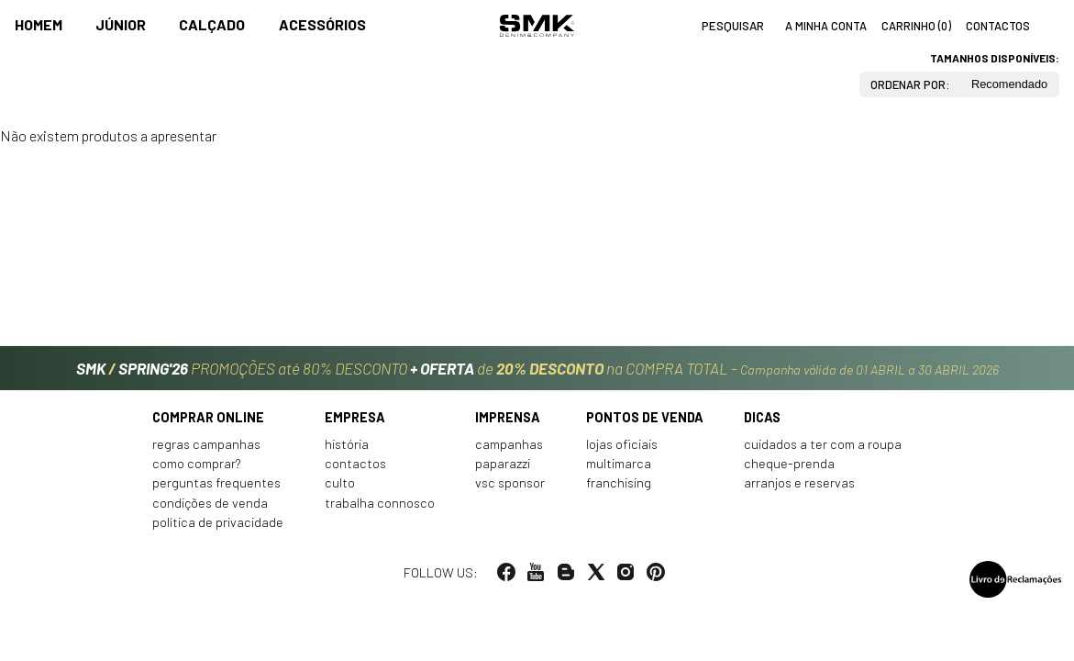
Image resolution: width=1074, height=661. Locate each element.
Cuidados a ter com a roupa (823, 444)
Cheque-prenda (789, 463)
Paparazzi (502, 463)
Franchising (618, 482)
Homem (38, 24)
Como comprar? (196, 463)
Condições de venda (210, 502)
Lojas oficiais (622, 444)
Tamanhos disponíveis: (994, 57)
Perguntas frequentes (216, 482)
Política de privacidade (217, 522)
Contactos (355, 463)
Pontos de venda (644, 417)
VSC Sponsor (510, 482)
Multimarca (618, 463)
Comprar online (208, 417)
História (347, 444)
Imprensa (507, 417)
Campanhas (509, 444)
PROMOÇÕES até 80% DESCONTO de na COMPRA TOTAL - (537, 368)
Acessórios (322, 24)
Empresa (355, 417)
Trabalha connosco (380, 502)
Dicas (762, 417)
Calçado (212, 24)
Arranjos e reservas (799, 482)
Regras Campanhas (206, 444)
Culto (340, 482)
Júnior (120, 24)
